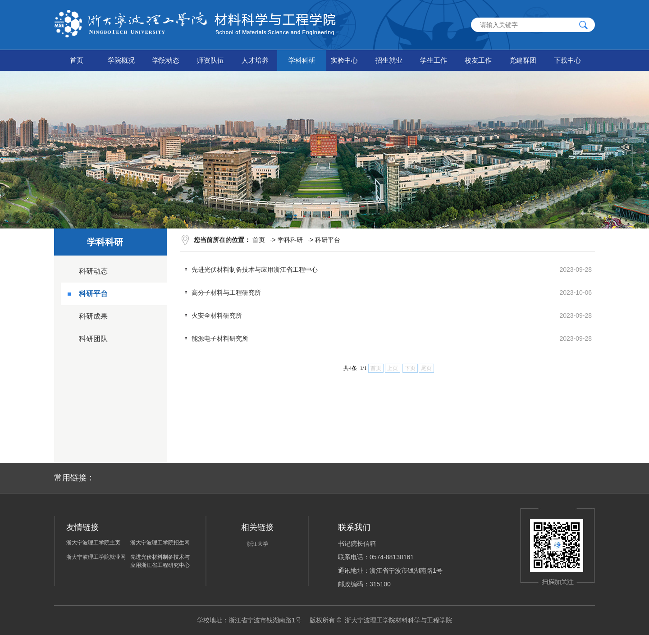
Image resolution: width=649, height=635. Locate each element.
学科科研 (301, 60)
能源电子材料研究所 (220, 338)
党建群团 (522, 60)
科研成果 (93, 316)
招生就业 (388, 60)
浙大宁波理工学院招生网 (160, 542)
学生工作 (433, 60)
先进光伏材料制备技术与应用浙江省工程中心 (255, 269)
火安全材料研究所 (217, 315)
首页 (76, 60)
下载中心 (567, 60)
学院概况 (121, 60)
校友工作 (478, 60)
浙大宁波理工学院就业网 (96, 557)
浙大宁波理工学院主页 (93, 542)
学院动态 (165, 60)
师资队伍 (210, 60)
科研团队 (93, 339)
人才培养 (255, 60)
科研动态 (93, 271)
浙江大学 (257, 544)
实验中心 (344, 60)
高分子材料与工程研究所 (226, 292)
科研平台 (93, 293)
